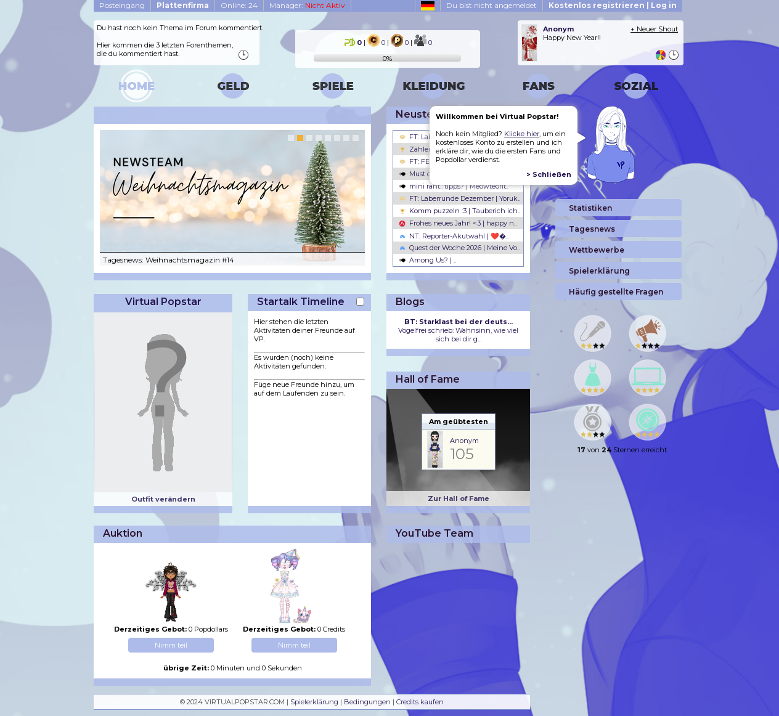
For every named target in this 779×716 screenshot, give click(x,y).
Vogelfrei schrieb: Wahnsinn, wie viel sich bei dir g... (458, 330)
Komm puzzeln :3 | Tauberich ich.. (459, 210)
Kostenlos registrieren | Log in (613, 5)
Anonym (464, 440)
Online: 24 (239, 5)
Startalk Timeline (301, 301)
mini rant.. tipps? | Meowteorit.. (453, 186)
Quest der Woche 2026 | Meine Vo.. (459, 247)
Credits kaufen (420, 702)
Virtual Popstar (163, 301)
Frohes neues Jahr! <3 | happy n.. (457, 223)
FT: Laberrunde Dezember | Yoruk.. (459, 198)
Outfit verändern (163, 499)
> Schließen (548, 174)
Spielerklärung (314, 702)
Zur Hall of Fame (458, 498)
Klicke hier (521, 133)
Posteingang (122, 5)
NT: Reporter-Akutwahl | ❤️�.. (453, 236)
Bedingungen (367, 702)
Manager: (307, 5)
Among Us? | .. (427, 260)
